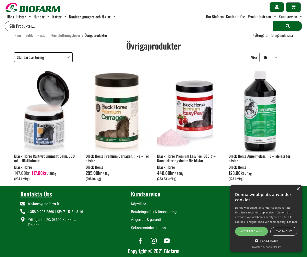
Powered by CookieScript (266, 247)
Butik (29, 35)
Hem (17, 35)
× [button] (298, 189)
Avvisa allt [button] (284, 231)
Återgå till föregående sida (274, 35)
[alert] (266, 218)
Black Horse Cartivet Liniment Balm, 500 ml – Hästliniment (44, 158)
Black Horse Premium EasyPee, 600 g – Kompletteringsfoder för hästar (186, 158)
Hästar (42, 35)
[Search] (287, 26)
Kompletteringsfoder (65, 35)
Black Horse (23, 167)
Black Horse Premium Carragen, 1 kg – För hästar (117, 158)
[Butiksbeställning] (43, 57)
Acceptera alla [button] (251, 231)
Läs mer (292, 221)
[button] (276, 7)
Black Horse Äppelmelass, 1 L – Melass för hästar (259, 158)
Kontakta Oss (36, 193)
